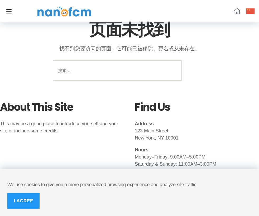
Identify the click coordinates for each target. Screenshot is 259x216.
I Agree (23, 200)
